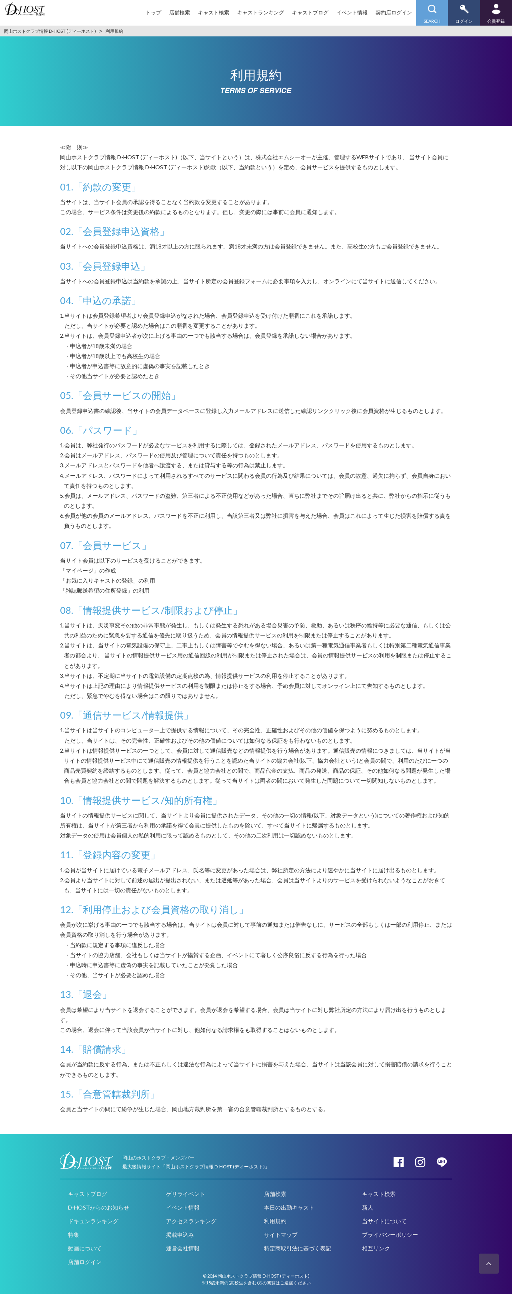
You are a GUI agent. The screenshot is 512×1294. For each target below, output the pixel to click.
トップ (153, 12)
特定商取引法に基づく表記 (297, 1248)
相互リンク (376, 1248)
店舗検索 (179, 12)
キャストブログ (310, 12)
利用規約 (275, 1221)
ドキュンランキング (93, 1221)
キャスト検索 (213, 12)
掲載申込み (180, 1234)
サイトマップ (281, 1234)
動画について (85, 1248)
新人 (367, 1207)
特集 (73, 1234)
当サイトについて (384, 1221)
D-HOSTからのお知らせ (98, 1207)
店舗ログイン (85, 1261)
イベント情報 (352, 12)
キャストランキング (260, 12)
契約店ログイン (394, 12)
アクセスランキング (191, 1221)
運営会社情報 (183, 1248)
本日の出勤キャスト (289, 1207)
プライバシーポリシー (390, 1234)
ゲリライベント (185, 1193)
